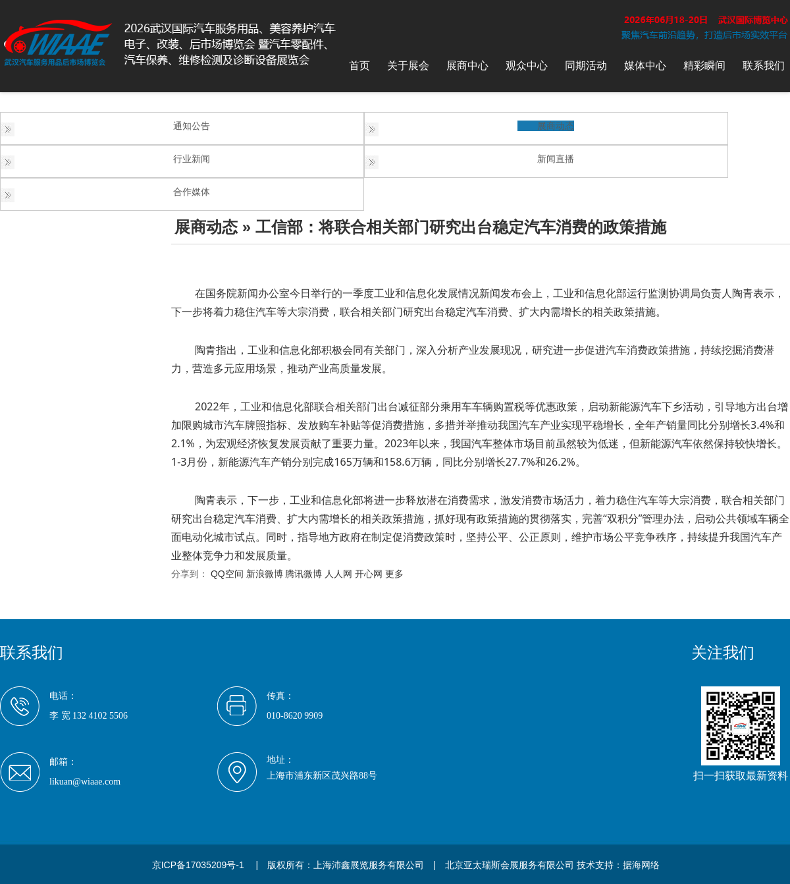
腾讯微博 (303, 573)
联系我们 (764, 65)
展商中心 (467, 65)
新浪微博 (264, 573)
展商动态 (555, 126)
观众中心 (527, 65)
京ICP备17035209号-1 (198, 865)
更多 (394, 573)
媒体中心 (645, 65)
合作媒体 (191, 191)
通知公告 (191, 126)
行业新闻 (191, 158)
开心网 (368, 573)
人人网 (338, 573)
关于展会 (408, 65)
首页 (359, 65)
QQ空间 (227, 573)
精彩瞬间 (704, 65)
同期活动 (586, 65)
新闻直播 (555, 158)
